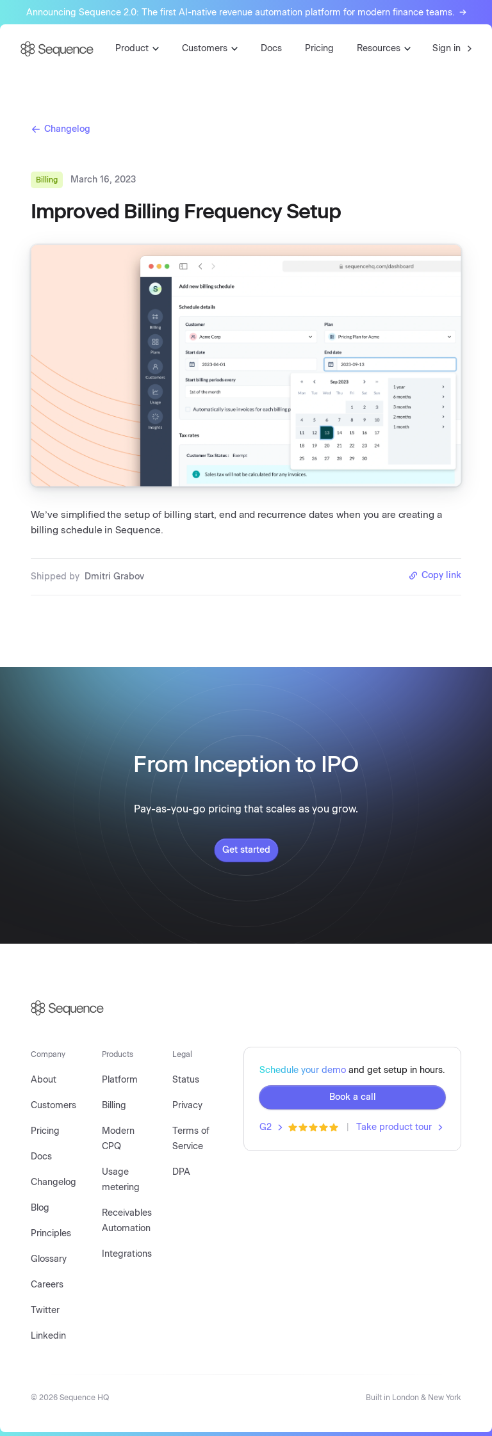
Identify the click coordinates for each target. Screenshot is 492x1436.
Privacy (187, 1105)
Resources (384, 48)
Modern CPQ (118, 1138)
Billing (114, 1105)
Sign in (452, 48)
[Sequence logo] (246, 1008)
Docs (271, 48)
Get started (246, 849)
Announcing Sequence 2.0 (246, 12)
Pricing (319, 48)
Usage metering (121, 1179)
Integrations (127, 1253)
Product (137, 48)
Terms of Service (190, 1138)
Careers (47, 1284)
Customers (210, 48)
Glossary (49, 1259)
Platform (120, 1079)
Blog (40, 1207)
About (43, 1079)
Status (185, 1079)
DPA (181, 1171)
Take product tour (399, 1127)
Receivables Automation (127, 1220)
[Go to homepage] (57, 49)
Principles (51, 1233)
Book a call (352, 1097)
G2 (271, 1127)
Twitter (45, 1310)
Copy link (434, 575)
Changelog (60, 129)
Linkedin (48, 1335)
